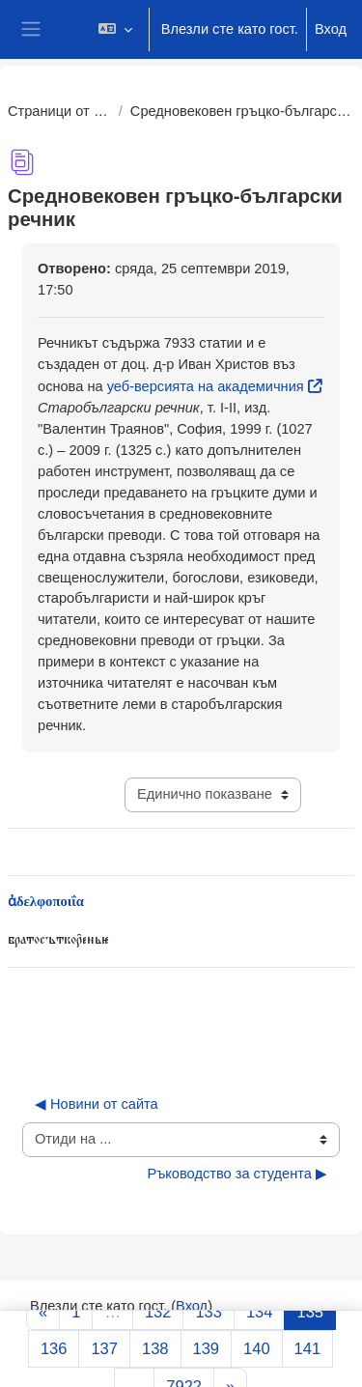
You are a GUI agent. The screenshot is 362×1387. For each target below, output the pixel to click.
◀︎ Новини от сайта (96, 1104)
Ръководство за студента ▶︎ (237, 1173)
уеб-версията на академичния (205, 386)
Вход (331, 29)
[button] (114, 29)
